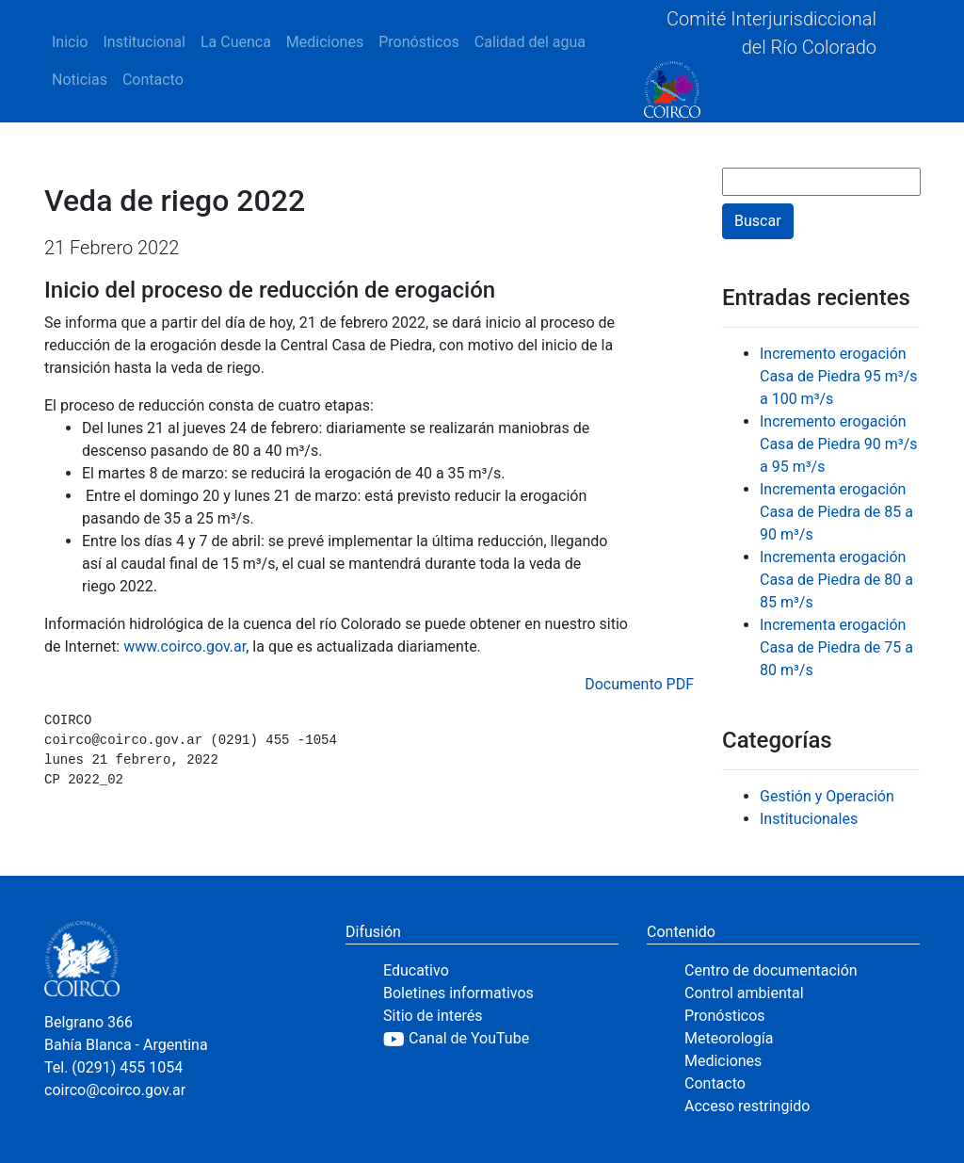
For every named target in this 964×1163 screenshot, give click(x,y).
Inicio (70, 42)
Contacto (153, 80)
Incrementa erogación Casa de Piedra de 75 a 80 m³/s (836, 647)
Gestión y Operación (827, 796)
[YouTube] (501, 1038)
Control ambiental (744, 993)
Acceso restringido (747, 1106)
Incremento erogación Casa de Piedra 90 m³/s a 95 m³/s (839, 444)
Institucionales (809, 819)
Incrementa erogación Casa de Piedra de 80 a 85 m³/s (836, 579)
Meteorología (728, 1038)
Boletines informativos (458, 993)
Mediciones (324, 42)
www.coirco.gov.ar (184, 646)
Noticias (79, 80)
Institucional (144, 42)
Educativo (416, 970)
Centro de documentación (771, 970)
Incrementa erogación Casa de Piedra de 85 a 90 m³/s (836, 511)
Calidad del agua (530, 42)
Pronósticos (418, 42)
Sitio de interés (433, 1016)
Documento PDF (639, 684)
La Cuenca (236, 42)
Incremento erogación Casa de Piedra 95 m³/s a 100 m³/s (839, 376)
